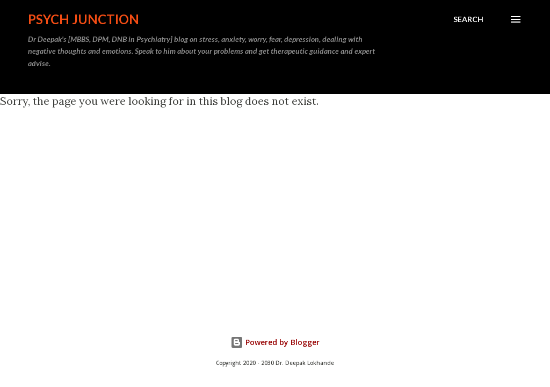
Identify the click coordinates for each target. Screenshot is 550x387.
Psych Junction (83, 19)
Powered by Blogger (275, 342)
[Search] (468, 19)
